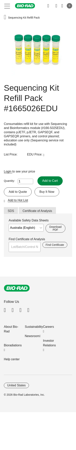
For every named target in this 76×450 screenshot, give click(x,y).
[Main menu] (7, 6)
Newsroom (32, 336)
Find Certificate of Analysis (27, 239)
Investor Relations (49, 343)
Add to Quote (18, 191)
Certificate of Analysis (37, 211)
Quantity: (9, 180)
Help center (12, 359)
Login (8, 171)
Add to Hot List (18, 200)
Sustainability (34, 326)
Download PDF (55, 228)
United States (16, 385)
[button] (5, 17)
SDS (11, 211)
